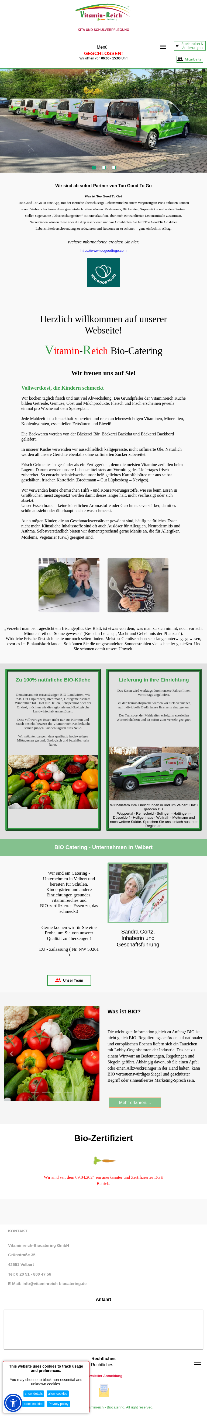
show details (34, 1394)
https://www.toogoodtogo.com (104, 251)
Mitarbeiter (190, 59)
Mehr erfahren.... (135, 1102)
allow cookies (57, 1394)
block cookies (33, 1404)
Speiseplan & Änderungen (189, 45)
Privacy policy (58, 1404)
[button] (11, 1053)
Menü (131, 47)
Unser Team (69, 980)
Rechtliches (146, 1364)
